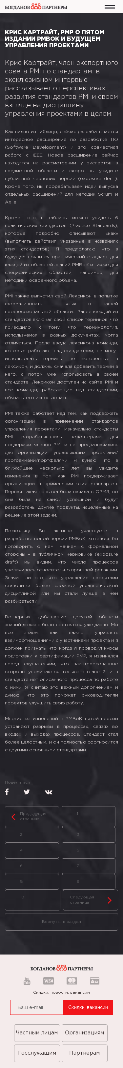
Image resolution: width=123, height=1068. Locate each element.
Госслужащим (37, 1053)
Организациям (84, 1032)
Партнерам (84, 1053)
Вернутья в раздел (61, 922)
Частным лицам (37, 1032)
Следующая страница (91, 900)
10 (22, 897)
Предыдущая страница (28, 816)
